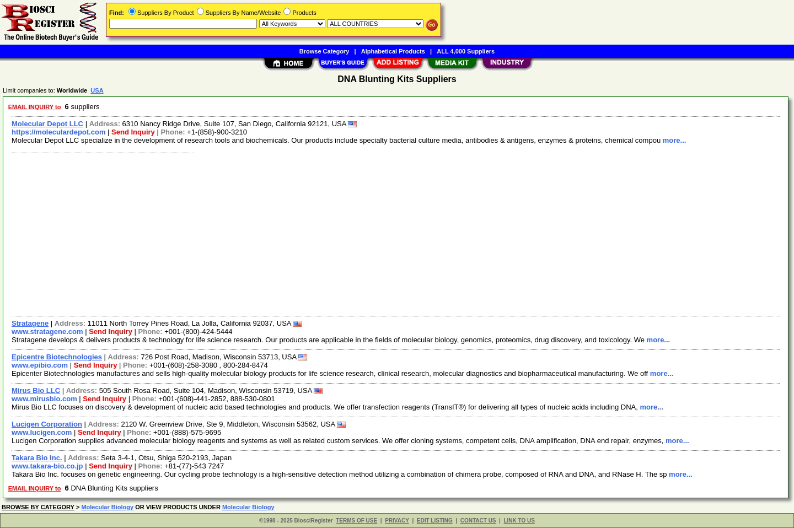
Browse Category (324, 51)
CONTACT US (478, 521)
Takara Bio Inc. (37, 458)
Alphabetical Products (393, 51)
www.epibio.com (40, 365)
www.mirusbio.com (44, 399)
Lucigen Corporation (47, 424)
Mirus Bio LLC (36, 390)
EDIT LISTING (435, 521)
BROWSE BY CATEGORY (38, 507)
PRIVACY (397, 521)
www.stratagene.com (47, 331)
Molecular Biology (107, 507)
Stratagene (30, 323)
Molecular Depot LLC (47, 124)
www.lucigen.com (42, 432)
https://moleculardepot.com (58, 132)
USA (96, 90)
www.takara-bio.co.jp (47, 466)
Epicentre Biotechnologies (57, 357)
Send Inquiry (133, 132)
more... (674, 140)
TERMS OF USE (356, 521)
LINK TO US (518, 521)
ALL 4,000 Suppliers (466, 51)
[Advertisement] (338, 233)
